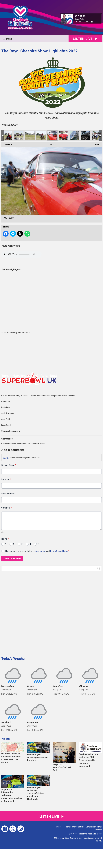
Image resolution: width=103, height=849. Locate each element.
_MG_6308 (52, 135)
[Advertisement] (21, 613)
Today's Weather (13, 659)
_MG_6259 (96, 135)
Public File (60, 827)
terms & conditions (59, 551)
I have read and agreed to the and (37, 551)
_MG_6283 (85, 135)
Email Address (8, 493)
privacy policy (39, 551)
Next (95, 144)
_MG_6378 (18, 135)
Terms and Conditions (75, 827)
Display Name (8, 465)
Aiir (100, 841)
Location (6, 479)
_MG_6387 (7, 135)
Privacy (98, 830)
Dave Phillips (80, 19)
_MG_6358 (30, 135)
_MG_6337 (41, 135)
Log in (5, 458)
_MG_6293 (74, 135)
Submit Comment (12, 558)
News (5, 739)
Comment (6, 508)
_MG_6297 (63, 135)
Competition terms (94, 827)
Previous (6, 144)
